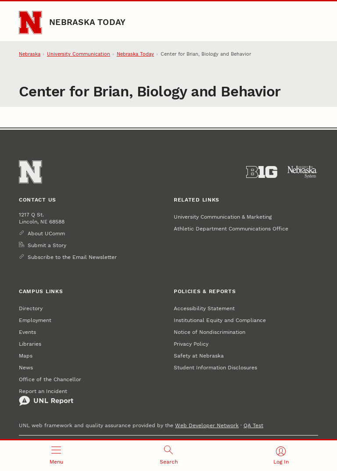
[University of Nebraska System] (302, 172)
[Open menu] (56, 455)
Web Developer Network (207, 425)
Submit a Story (47, 245)
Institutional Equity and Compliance (220, 320)
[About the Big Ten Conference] (261, 172)
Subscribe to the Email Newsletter (72, 257)
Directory (31, 308)
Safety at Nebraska (199, 355)
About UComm (46, 233)
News (26, 367)
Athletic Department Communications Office (231, 228)
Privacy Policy (191, 343)
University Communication (78, 54)
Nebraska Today (87, 22)
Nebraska (29, 54)
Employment (35, 320)
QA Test (253, 425)
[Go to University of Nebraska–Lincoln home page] (30, 22)
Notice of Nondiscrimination (209, 332)
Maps (25, 355)
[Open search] (168, 455)
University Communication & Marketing (223, 216)
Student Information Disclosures (215, 367)
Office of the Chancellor (50, 379)
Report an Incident (46, 397)
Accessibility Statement (204, 308)
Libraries (30, 343)
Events (27, 332)
